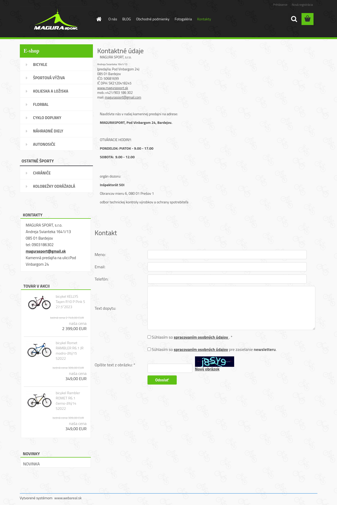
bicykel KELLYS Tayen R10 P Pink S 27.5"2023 (70, 301)
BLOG (126, 19)
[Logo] (56, 19)
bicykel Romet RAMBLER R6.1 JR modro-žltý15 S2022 (69, 350)
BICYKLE (40, 65)
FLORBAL (41, 104)
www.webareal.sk (68, 498)
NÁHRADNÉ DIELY (48, 131)
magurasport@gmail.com (123, 97)
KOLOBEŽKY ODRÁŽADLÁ (54, 186)
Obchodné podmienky (152, 19)
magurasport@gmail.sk (46, 251)
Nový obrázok (207, 369)
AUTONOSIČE (44, 144)
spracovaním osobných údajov (201, 337)
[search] (294, 19)
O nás (112, 19)
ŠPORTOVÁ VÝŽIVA (49, 78)
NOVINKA (31, 464)
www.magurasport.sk (112, 87)
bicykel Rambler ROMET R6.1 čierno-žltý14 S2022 (68, 400)
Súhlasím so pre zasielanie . (214, 349)
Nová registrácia (302, 4)
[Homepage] (98, 19)
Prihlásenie (280, 4)
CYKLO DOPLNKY (47, 118)
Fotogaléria (183, 19)
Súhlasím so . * (192, 337)
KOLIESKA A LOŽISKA (50, 91)
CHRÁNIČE (42, 173)
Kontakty (204, 19)
